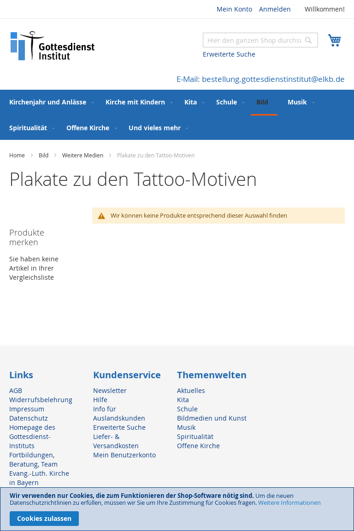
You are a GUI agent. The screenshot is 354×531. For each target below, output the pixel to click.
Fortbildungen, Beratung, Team (33, 459)
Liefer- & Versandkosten (116, 441)
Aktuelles (191, 390)
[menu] (177, 115)
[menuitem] (49, 102)
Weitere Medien (83, 155)
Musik (186, 427)
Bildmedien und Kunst (212, 418)
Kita (183, 399)
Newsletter (110, 390)
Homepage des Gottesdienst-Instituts (32, 436)
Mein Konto (234, 9)
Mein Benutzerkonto (124, 454)
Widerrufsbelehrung (40, 399)
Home (17, 155)
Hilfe (100, 399)
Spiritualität (195, 436)
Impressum (26, 408)
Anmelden (275, 9)
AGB (15, 390)
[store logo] (53, 46)
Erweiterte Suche (229, 54)
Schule (187, 408)
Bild (44, 155)
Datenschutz (28, 418)
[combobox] (260, 40)
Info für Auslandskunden (119, 413)
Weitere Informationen (289, 502)
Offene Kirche (198, 445)
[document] (177, 509)
